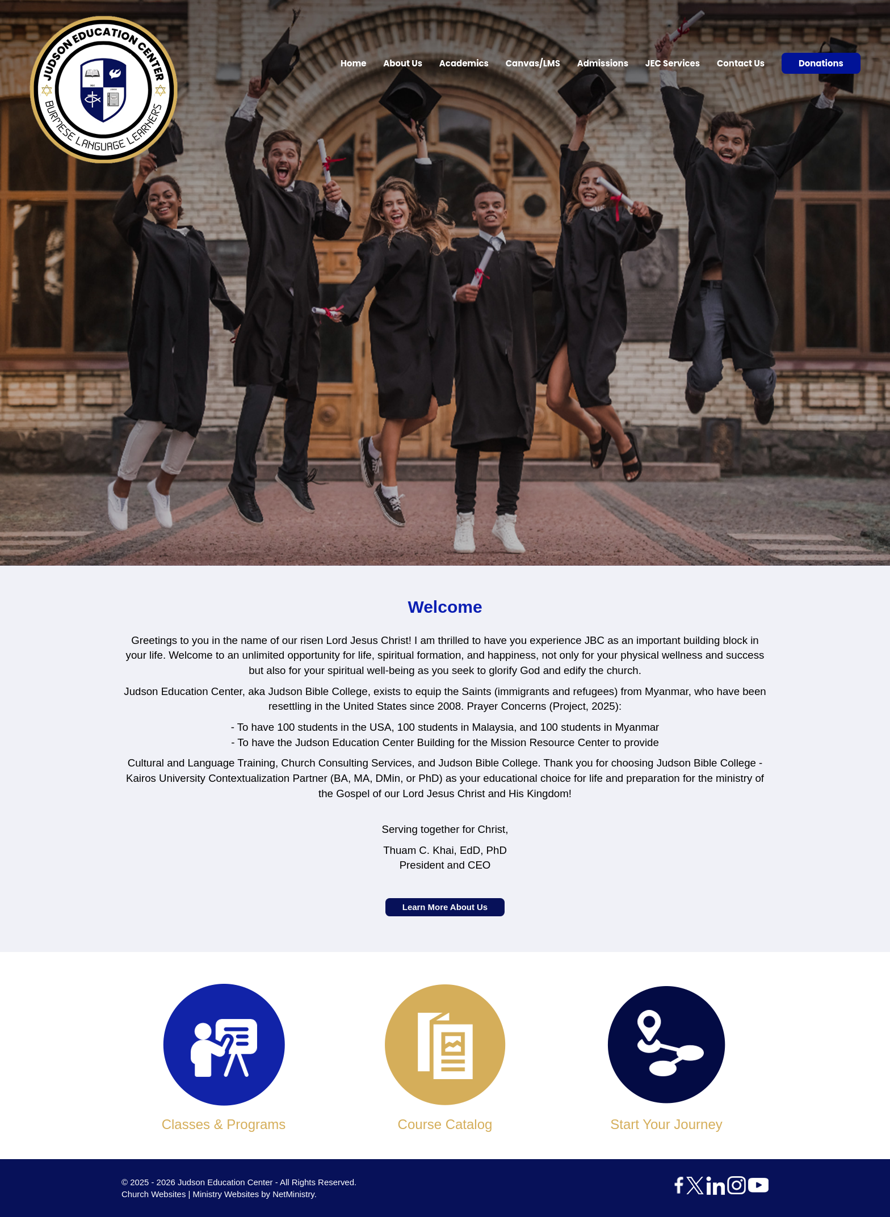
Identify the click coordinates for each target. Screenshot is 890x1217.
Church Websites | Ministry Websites (191, 1194)
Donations (821, 63)
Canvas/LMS (533, 63)
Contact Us (741, 63)
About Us (402, 63)
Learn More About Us (445, 907)
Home (353, 63)
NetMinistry (293, 1194)
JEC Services (672, 63)
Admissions (602, 63)
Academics (464, 63)
